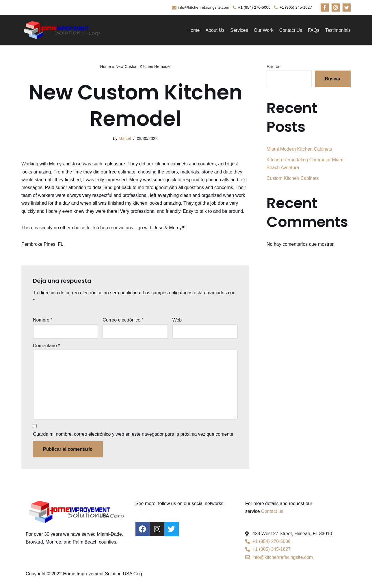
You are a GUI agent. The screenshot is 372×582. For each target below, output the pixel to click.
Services (239, 30)
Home (193, 30)
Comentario (46, 345)
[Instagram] (336, 7)
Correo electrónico (123, 319)
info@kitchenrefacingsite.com (203, 7)
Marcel (124, 138)
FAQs (313, 30)
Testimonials (338, 30)
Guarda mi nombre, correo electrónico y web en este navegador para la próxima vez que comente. (134, 434)
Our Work (264, 30)
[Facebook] (325, 7)
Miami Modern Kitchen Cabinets (299, 149)
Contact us (272, 511)
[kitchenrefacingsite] (61, 30)
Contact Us (290, 30)
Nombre (43, 319)
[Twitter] (347, 7)
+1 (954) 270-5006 (254, 7)
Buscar (274, 66)
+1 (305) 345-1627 (296, 7)
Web (177, 319)
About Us (214, 30)
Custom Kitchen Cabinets (293, 178)
